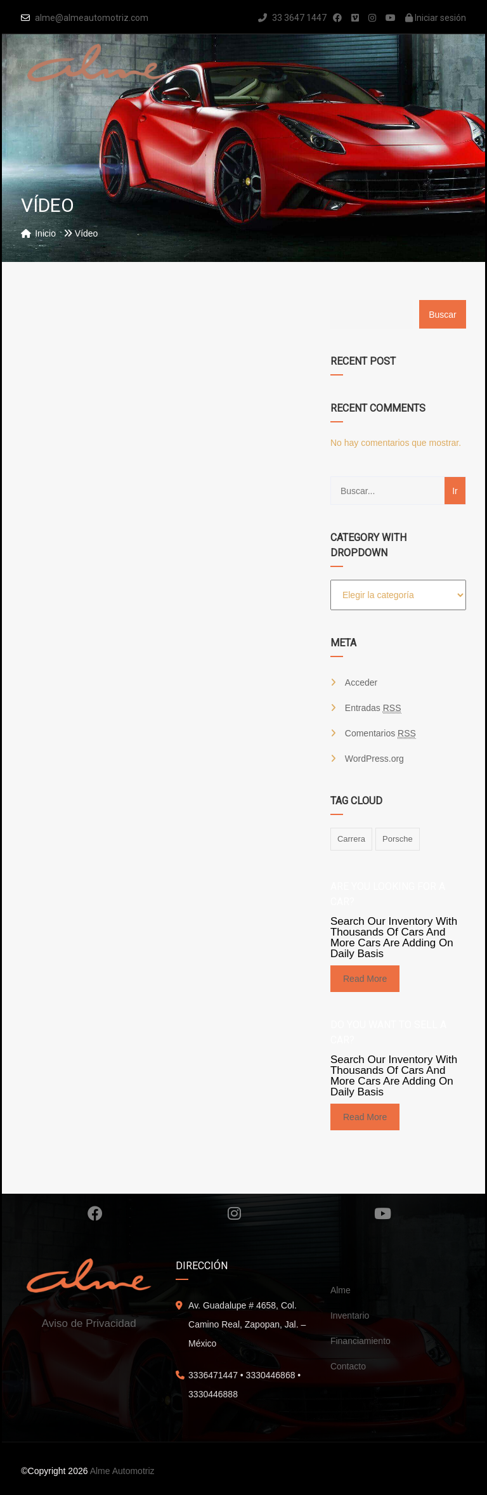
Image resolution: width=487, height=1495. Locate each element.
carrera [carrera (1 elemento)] (351, 839)
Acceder (361, 682)
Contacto (348, 1366)
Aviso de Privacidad (89, 1323)
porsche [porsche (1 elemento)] (397, 839)
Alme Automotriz (122, 1471)
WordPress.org (374, 759)
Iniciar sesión (435, 18)
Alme (340, 1290)
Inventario (349, 1315)
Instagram (234, 1213)
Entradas (373, 708)
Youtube (382, 1213)
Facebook (95, 1213)
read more (365, 979)
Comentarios (380, 733)
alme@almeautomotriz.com (91, 18)
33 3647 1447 (292, 18)
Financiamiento (360, 1341)
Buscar (443, 315)
